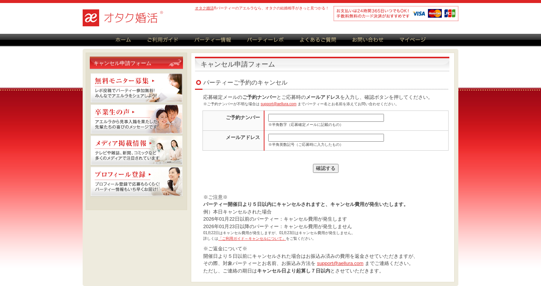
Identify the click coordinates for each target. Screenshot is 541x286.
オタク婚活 (204, 8)
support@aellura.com (278, 104)
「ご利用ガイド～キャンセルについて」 (252, 238)
